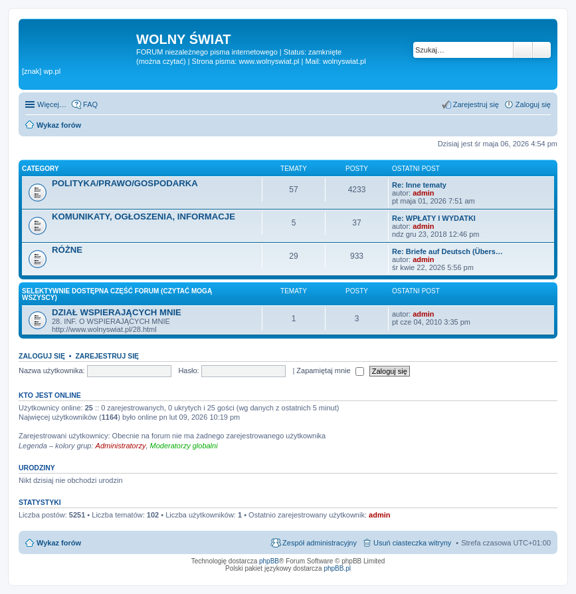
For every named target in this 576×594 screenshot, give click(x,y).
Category (40, 168)
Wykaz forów (59, 543)
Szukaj (523, 50)
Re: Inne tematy (419, 185)
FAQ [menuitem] (90, 104)
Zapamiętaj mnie (329, 370)
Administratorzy (121, 446)
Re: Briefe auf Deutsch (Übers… (447, 251)
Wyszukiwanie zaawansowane (542, 50)
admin (423, 193)
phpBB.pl (337, 568)
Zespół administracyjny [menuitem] (319, 543)
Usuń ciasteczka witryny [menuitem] (412, 543)
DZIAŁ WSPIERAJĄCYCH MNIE (116, 312)
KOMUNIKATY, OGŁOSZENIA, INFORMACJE (143, 217)
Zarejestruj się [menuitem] (476, 104)
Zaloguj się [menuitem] (533, 104)
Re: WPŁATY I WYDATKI (434, 218)
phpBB (269, 561)
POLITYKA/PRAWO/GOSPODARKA (125, 183)
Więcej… (51, 104)
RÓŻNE (67, 250)
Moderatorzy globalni (184, 446)
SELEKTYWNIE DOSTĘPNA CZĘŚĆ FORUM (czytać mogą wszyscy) (117, 294)
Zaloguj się (42, 356)
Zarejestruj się (107, 356)
